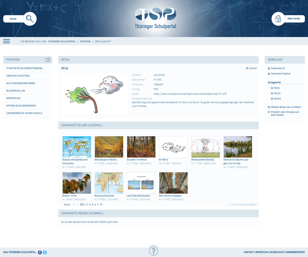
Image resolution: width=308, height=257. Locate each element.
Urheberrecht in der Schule (24, 113)
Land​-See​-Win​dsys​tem (138, 195)
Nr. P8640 (67, 199)
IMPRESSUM (261, 252)
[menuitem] (20, 19)
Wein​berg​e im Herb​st (105, 159)
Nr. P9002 (99, 163)
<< (74, 204)
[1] (81, 204)
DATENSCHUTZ (277, 252)
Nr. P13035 (229, 167)
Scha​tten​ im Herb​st (137, 159)
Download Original (281, 73)
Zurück (253, 68)
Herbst (277, 98)
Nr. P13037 (164, 199)
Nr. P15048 (67, 167)
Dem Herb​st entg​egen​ (170, 195)
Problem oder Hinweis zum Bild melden (285, 114)
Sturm (277, 93)
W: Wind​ (163, 159)
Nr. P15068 (132, 199)
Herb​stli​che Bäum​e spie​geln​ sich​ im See (235, 161)
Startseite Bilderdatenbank (24, 68)
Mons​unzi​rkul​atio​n (104, 195)
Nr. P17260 (196, 163)
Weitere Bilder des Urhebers (286, 107)
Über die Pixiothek (17, 75)
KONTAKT (249, 252)
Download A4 (278, 68)
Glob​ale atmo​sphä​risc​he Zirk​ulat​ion (75, 161)
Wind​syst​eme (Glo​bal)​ (202, 159)
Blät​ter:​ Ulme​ (69, 195)
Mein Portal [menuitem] (294, 18)
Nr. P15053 (100, 199)
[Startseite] (154, 18)
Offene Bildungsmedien (21, 105)
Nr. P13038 (132, 163)
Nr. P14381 (164, 163)
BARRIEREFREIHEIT (295, 252)
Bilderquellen (15, 90)
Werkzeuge (13, 98)
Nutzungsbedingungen (20, 83)
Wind (277, 88)
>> (101, 204)
